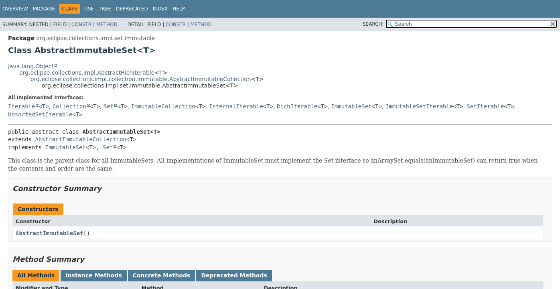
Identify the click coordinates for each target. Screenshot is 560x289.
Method (107, 24)
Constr (81, 24)
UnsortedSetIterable (40, 114)
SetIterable (485, 106)
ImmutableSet (351, 106)
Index (160, 9)
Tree (105, 9)
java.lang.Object (31, 66)
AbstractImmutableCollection (80, 139)
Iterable (21, 106)
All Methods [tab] (36, 275)
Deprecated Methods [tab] (234, 275)
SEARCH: (373, 24)
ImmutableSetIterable (419, 106)
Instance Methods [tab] (93, 275)
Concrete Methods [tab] (162, 275)
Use (89, 9)
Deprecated (132, 9)
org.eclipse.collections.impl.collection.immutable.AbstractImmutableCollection (140, 79)
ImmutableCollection (163, 106)
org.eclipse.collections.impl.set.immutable (95, 38)
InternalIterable (236, 106)
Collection (69, 106)
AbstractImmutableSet (49, 233)
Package (44, 9)
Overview (15, 9)
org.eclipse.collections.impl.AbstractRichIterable (86, 72)
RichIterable (297, 106)
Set (108, 106)
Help (178, 9)
